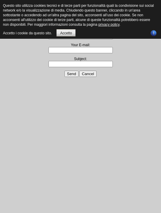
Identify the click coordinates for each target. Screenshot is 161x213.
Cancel (88, 74)
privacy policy (108, 24)
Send (71, 74)
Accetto (66, 33)
